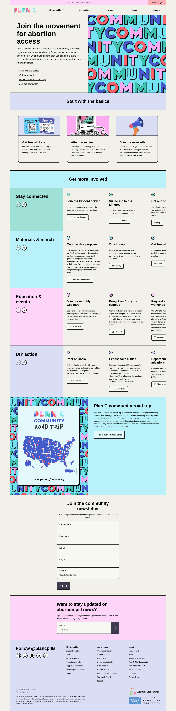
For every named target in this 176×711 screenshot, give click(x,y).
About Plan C (134, 651)
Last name (64, 536)
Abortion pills (56, 10)
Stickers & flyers (103, 654)
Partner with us (103, 669)
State (61, 571)
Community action (104, 651)
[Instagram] (18, 655)
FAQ (68, 654)
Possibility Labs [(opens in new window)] (28, 689)
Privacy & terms (135, 677)
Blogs (68, 673)
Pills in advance (72, 658)
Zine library (116, 266)
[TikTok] (45, 655)
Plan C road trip (103, 658)
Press (131, 654)
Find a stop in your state (109, 435)
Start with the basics (29, 71)
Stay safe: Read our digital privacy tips (79, 2)
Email (62, 548)
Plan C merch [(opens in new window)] (102, 666)
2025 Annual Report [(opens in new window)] (137, 666)
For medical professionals (107, 673)
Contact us (133, 673)
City (61, 559)
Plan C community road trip (32, 79)
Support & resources (74, 666)
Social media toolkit (77, 381)
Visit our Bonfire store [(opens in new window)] (82, 280)
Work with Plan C (104, 677)
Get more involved (28, 75)
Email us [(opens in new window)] (118, 332)
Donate (135, 10)
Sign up (157, 223)
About (112, 10)
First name (64, 525)
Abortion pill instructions (75, 669)
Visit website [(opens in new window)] (120, 389)
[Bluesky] (25, 655)
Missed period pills (73, 662)
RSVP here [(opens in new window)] (77, 326)
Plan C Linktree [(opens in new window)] (121, 221)
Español (156, 10)
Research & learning (137, 658)
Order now (158, 263)
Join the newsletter (28, 84)
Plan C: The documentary (139, 662)
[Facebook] (32, 655)
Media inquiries (135, 669)
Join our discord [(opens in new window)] (79, 217)
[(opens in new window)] (88, 139)
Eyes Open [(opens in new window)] (26, 692)
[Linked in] (38, 655)
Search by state (72, 651)
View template (163, 384)
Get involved (86, 10)
